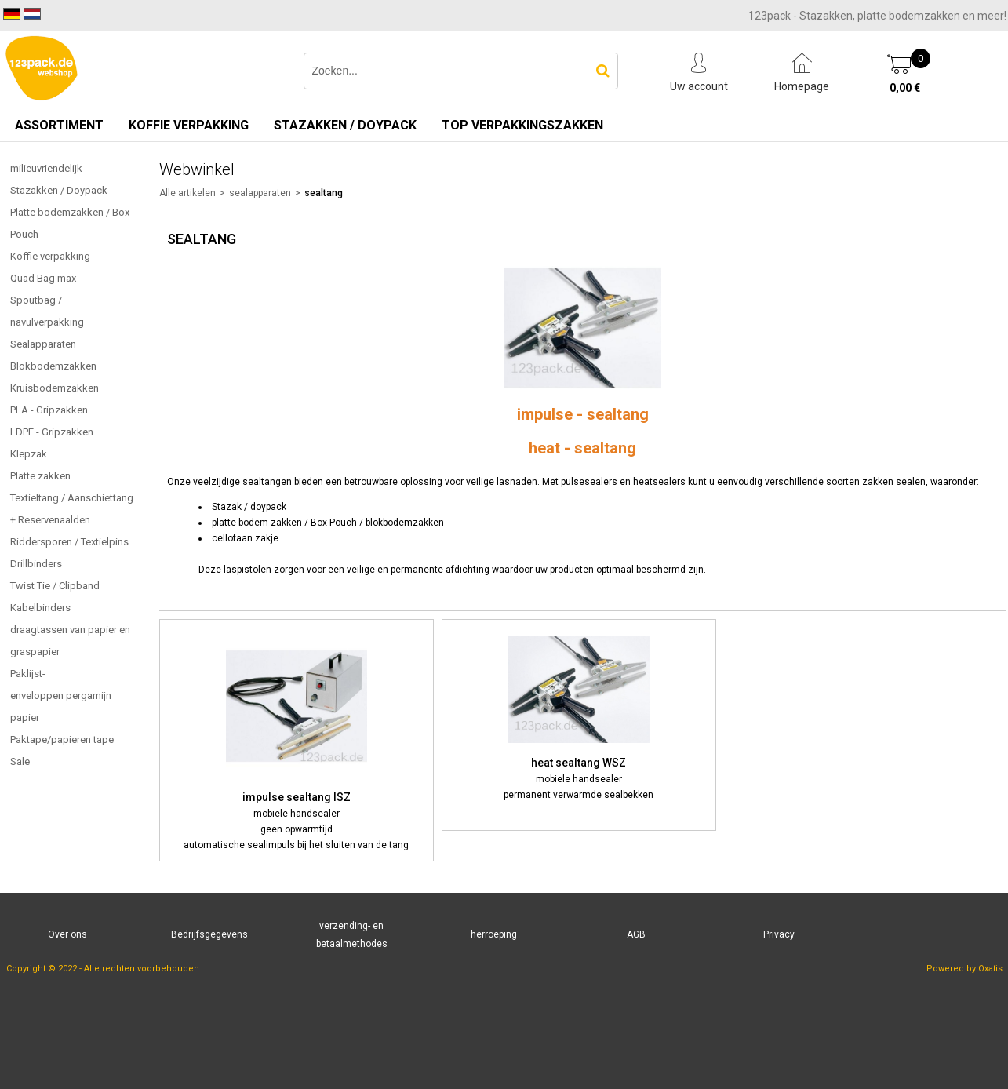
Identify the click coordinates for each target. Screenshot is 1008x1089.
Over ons (67, 934)
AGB (636, 934)
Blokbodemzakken (53, 366)
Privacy (779, 934)
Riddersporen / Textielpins (69, 542)
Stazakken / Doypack (345, 125)
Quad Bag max (43, 278)
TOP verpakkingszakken (522, 125)
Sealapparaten (43, 344)
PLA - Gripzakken (49, 410)
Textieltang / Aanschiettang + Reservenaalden (71, 509)
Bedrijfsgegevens (209, 934)
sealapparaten (260, 193)
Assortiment (59, 125)
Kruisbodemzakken (54, 388)
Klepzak (28, 454)
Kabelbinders (40, 608)
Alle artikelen (187, 193)
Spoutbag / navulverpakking (47, 311)
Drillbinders (36, 564)
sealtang (323, 193)
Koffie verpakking (189, 125)
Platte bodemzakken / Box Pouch (69, 223)
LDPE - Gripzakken (51, 432)
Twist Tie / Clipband (55, 586)
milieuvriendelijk (46, 168)
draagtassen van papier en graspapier (70, 640)
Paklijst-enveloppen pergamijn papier (60, 695)
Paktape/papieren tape (62, 739)
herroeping (494, 934)
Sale (20, 761)
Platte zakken (40, 476)
